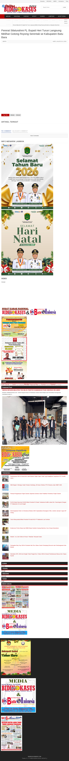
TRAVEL (8, 20)
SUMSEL (42, 16)
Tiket (67, 1)
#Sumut (18, 115)
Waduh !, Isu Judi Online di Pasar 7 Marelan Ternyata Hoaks (26, 536)
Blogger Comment (20, 131)
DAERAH (26, 16)
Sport (40, 384)
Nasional (32, 384)
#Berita (12, 115)
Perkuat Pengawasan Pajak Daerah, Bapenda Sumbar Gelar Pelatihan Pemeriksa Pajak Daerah (35, 493)
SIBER (54, 1)
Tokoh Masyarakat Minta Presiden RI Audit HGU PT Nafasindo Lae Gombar (30, 519)
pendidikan (58, 384)
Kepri (60, 20)
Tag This (5, 115)
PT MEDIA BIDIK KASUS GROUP (37, 758)
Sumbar (45, 20)
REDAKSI (49, 1)
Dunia (10, 384)
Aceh (23, 20)
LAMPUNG (51, 16)
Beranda (42, 1)
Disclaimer (61, 1)
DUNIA (16, 20)
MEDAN (8, 16)
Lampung (21, 384)
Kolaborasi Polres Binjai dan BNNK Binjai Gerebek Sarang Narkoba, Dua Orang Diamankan (34, 528)
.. (1, 1)
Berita (4, 41)
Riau (38, 20)
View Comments (34, 135)
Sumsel (8, 24)
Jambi (53, 20)
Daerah (7, 384)
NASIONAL (17, 16)
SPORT (34, 16)
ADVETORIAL (62, 16)
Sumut (31, 20)
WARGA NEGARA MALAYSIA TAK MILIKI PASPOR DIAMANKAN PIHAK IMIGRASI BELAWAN (31, 390)
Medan (27, 384)
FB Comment (6, 131)
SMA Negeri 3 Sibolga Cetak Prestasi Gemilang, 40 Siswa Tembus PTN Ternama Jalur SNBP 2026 (36, 485)
